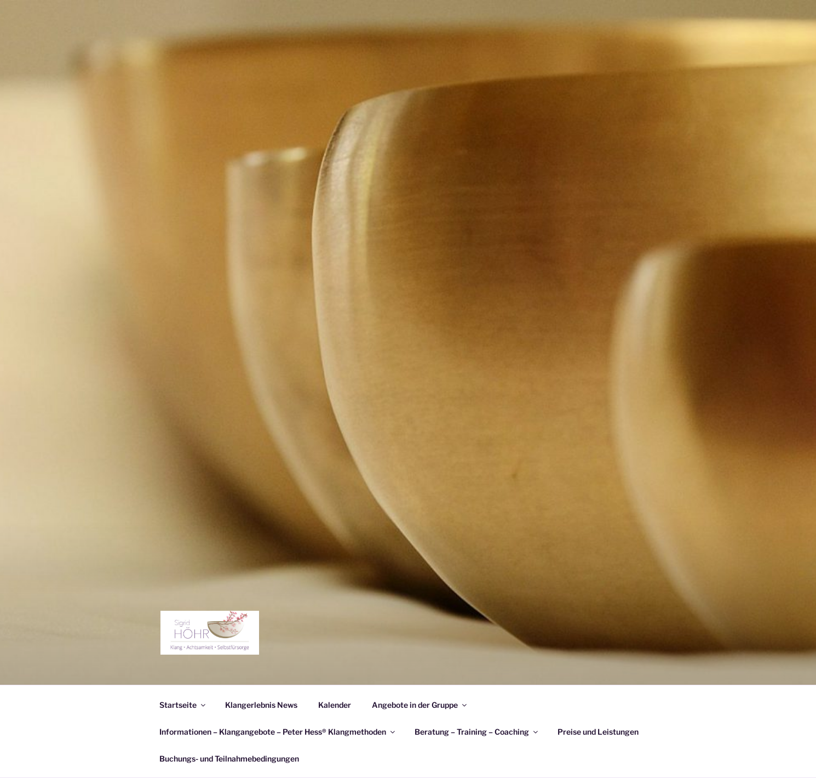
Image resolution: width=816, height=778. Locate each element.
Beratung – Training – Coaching (477, 731)
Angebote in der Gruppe (420, 704)
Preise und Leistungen (598, 731)
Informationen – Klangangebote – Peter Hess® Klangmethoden (277, 731)
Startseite (183, 704)
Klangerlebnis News (261, 704)
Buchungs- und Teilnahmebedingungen (229, 758)
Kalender (334, 704)
